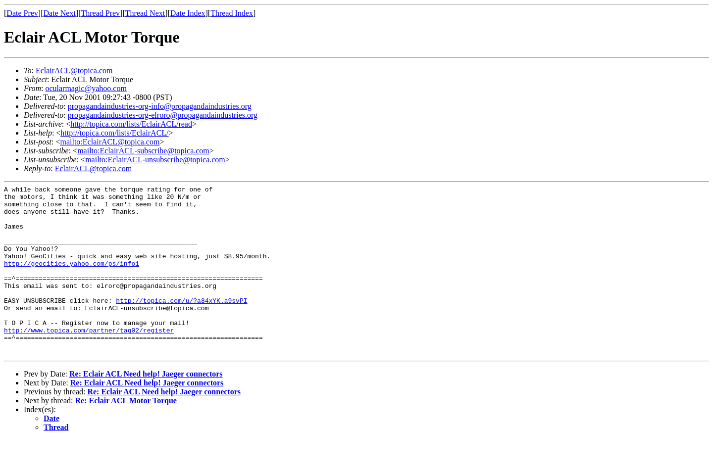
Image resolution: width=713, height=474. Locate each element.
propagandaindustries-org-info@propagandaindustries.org (160, 106)
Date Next (60, 13)
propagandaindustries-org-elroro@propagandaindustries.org (162, 115)
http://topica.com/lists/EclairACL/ (114, 133)
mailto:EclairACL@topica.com (109, 142)
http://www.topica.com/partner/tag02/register (89, 359)
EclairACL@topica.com (74, 70)
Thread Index (231, 13)
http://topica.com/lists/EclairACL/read (131, 124)
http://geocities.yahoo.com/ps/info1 (71, 279)
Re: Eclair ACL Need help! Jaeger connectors (146, 408)
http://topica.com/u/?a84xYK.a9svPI (181, 324)
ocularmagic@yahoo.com (85, 88)
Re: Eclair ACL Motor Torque (126, 434)
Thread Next (145, 13)
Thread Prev (100, 13)
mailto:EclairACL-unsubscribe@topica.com (155, 159)
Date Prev (22, 13)
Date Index (187, 13)
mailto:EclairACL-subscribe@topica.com (143, 150)
